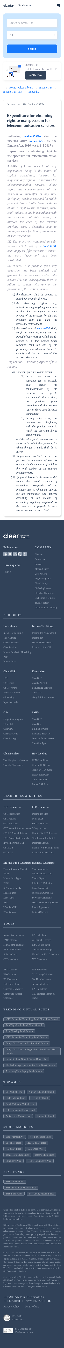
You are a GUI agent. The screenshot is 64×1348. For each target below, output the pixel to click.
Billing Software (40, 729)
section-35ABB (47, 246)
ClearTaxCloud (10, 733)
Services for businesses (43, 738)
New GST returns (11, 692)
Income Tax (37, 637)
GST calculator (10, 959)
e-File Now (35, 75)
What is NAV (9, 912)
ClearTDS (37, 692)
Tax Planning (9, 637)
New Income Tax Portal (43, 838)
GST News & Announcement (17, 828)
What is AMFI (10, 907)
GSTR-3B (8, 852)
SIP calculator (10, 954)
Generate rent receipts (42, 949)
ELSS (6, 883)
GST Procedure (10, 823)
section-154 (43, 328)
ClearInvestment (11, 642)
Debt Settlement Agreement (45, 902)
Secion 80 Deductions (42, 642)
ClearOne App (39, 743)
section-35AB (37, 141)
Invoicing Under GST (13, 843)
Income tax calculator (13, 935)
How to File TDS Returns (44, 833)
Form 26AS (37, 818)
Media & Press (42, 569)
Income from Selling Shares (45, 847)
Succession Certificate (42, 893)
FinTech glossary (43, 588)
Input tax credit (10, 702)
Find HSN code (39, 969)
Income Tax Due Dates (43, 852)
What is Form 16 (40, 823)
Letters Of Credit (40, 912)
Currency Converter (13, 989)
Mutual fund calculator (14, 945)
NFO (5, 902)
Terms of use (32, 1306)
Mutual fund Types (12, 878)
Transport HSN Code (42, 770)
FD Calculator (10, 979)
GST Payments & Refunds (16, 838)
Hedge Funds (9, 893)
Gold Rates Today (12, 984)
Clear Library (41, 583)
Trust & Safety (42, 602)
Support (7, 571)
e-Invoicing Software (42, 688)
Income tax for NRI (41, 647)
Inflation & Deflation (42, 883)
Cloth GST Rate (39, 779)
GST (5, 678)
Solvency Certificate (42, 897)
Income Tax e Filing (13, 633)
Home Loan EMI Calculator (45, 954)
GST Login (8, 683)
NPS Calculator (39, 959)
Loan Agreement (40, 888)
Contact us (40, 559)
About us (39, 554)
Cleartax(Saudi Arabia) (46, 607)
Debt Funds (9, 897)
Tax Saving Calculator (42, 974)
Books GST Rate (40, 784)
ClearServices (10, 647)
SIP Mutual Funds (12, 888)
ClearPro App (10, 738)
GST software (10, 688)
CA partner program (13, 719)
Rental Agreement (40, 907)
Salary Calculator (40, 984)
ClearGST (37, 678)
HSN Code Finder (40, 760)
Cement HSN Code (41, 765)
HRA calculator (10, 969)
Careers (38, 564)
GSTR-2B (8, 847)
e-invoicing (8, 697)
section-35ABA (32, 136)
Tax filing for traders (13, 765)
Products (25, 5)
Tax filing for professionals (16, 760)
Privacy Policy (11, 1306)
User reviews (41, 573)
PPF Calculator (39, 935)
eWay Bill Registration (43, 697)
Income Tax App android (44, 633)
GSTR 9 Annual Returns (15, 833)
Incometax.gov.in (40, 843)
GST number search (41, 940)
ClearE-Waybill (39, 683)
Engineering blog (43, 578)
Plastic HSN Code (40, 774)
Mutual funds (9, 661)
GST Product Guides (45, 598)
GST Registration (11, 814)
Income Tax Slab (40, 814)
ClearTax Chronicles (44, 593)
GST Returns (9, 818)
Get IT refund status (41, 979)
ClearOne (36, 724)
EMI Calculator (10, 940)
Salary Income (39, 828)
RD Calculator (10, 974)
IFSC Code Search (41, 945)
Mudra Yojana (39, 878)
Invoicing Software (41, 733)
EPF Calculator (39, 989)
